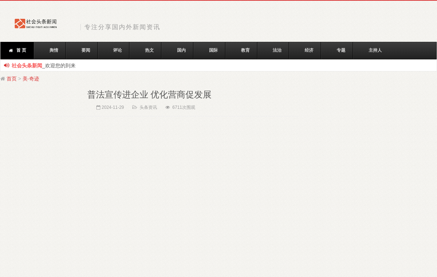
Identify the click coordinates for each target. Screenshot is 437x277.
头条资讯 (148, 107)
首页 (12, 79)
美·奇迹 (31, 79)
